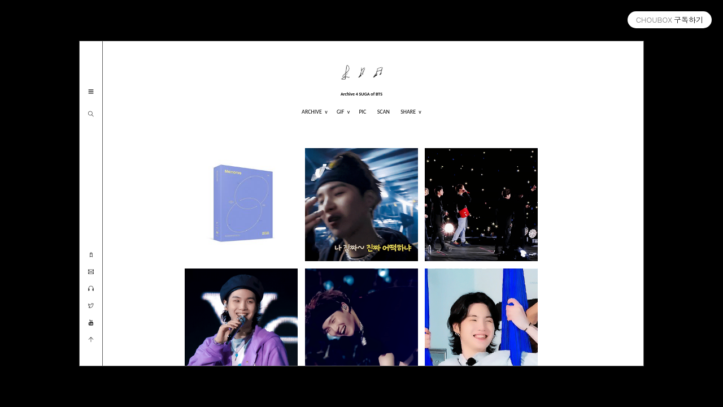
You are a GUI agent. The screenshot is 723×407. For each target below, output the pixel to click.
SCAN (383, 111)
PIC (362, 111)
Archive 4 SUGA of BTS (361, 94)
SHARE (408, 111)
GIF (341, 111)
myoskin (705, 397)
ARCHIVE (312, 111)
